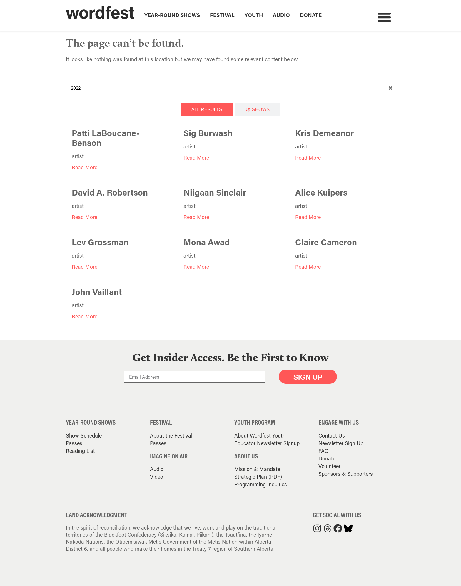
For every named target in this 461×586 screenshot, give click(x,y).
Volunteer (329, 466)
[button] (384, 17)
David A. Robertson (110, 192)
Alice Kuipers (321, 192)
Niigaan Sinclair (214, 192)
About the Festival (171, 435)
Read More (84, 167)
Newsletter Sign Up (340, 443)
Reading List (80, 450)
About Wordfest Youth (259, 435)
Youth (254, 15)
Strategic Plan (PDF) (258, 476)
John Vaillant (97, 291)
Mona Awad (206, 242)
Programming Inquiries (260, 484)
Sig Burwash (208, 132)
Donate (311, 15)
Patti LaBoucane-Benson (106, 137)
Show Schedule (84, 435)
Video (156, 476)
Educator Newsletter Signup (267, 443)
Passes (74, 443)
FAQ (323, 450)
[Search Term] (230, 88)
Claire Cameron (326, 242)
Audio (281, 15)
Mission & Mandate (257, 469)
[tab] (207, 109)
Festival (222, 15)
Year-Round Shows (172, 15)
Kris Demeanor (324, 132)
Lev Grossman (100, 242)
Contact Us (331, 435)
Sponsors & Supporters (345, 473)
